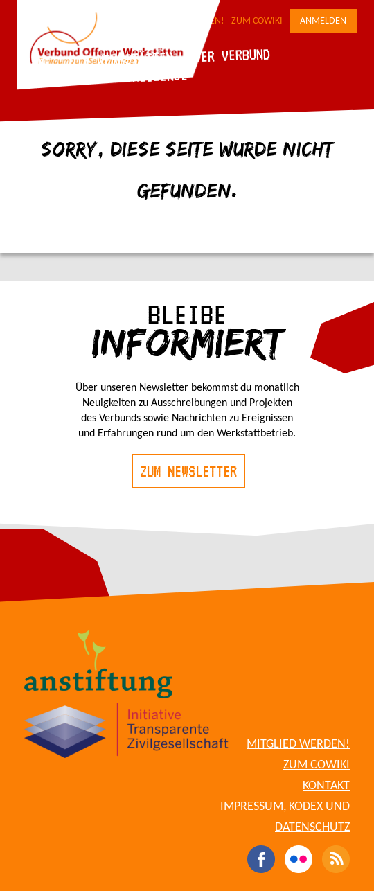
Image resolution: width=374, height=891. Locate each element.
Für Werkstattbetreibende (104, 77)
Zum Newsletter (188, 471)
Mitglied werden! (298, 744)
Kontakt (326, 786)
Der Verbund (231, 54)
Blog (34, 62)
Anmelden (323, 21)
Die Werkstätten (121, 58)
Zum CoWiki (257, 21)
